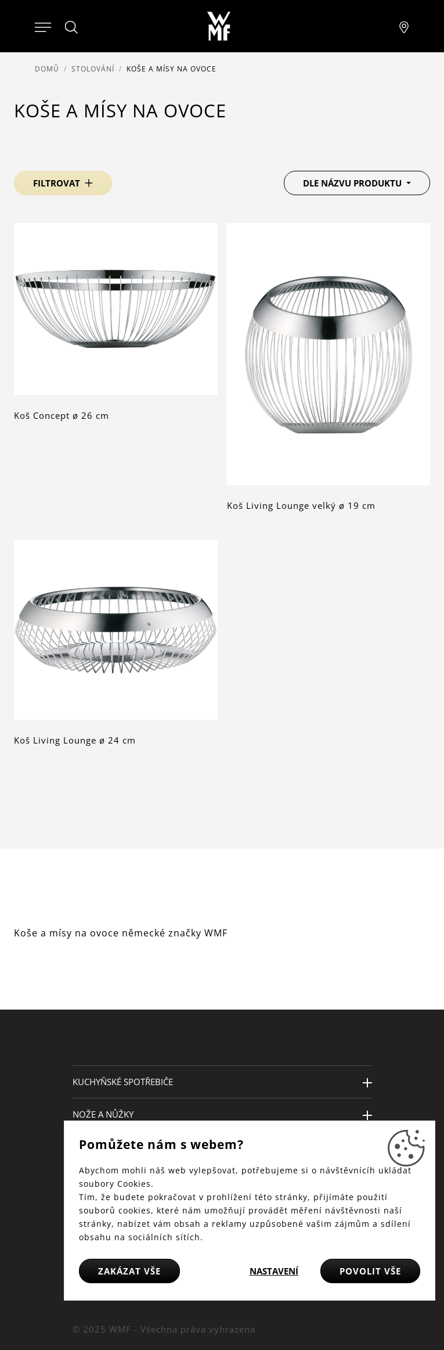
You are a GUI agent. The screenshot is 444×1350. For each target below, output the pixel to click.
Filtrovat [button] (56, 183)
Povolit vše (370, 1271)
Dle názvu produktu (353, 183)
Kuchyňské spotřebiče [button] (123, 1081)
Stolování (92, 69)
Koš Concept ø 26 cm (61, 415)
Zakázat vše (129, 1271)
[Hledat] (72, 27)
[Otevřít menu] (43, 26)
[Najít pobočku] (404, 26)
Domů (47, 69)
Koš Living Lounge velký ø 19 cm (301, 505)
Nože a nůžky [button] (103, 1114)
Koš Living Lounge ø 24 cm (75, 740)
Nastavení (274, 1271)
